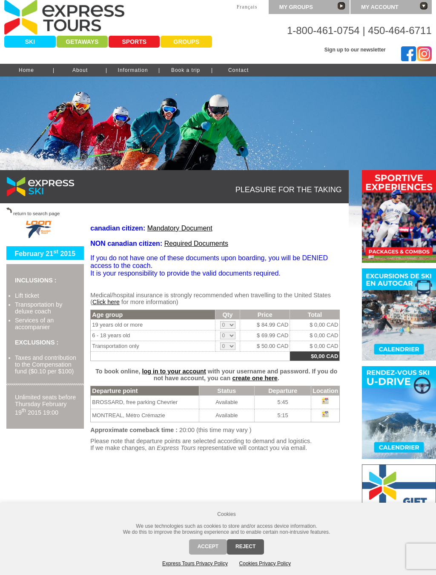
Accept (208, 546)
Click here (106, 302)
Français (247, 7)
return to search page (36, 213)
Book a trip (185, 70)
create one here (254, 378)
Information (133, 70)
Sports (134, 41)
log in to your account (174, 371)
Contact (238, 70)
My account (394, 6)
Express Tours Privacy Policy (195, 563)
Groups (186, 41)
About (80, 70)
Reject (245, 546)
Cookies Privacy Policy (265, 563)
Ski (30, 41)
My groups (312, 6)
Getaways (82, 41)
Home (26, 70)
